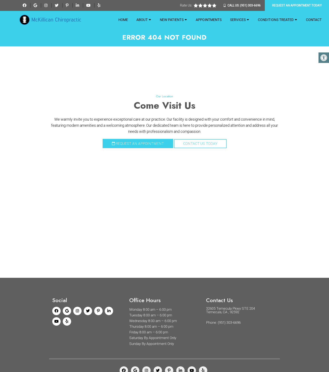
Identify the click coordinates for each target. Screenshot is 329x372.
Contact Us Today (200, 143)
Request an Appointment (138, 143)
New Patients (172, 20)
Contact (314, 20)
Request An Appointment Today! (297, 5)
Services (238, 20)
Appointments (209, 20)
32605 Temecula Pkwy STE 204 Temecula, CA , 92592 (230, 310)
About (142, 20)
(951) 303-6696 (250, 5)
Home (123, 20)
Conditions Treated (276, 20)
